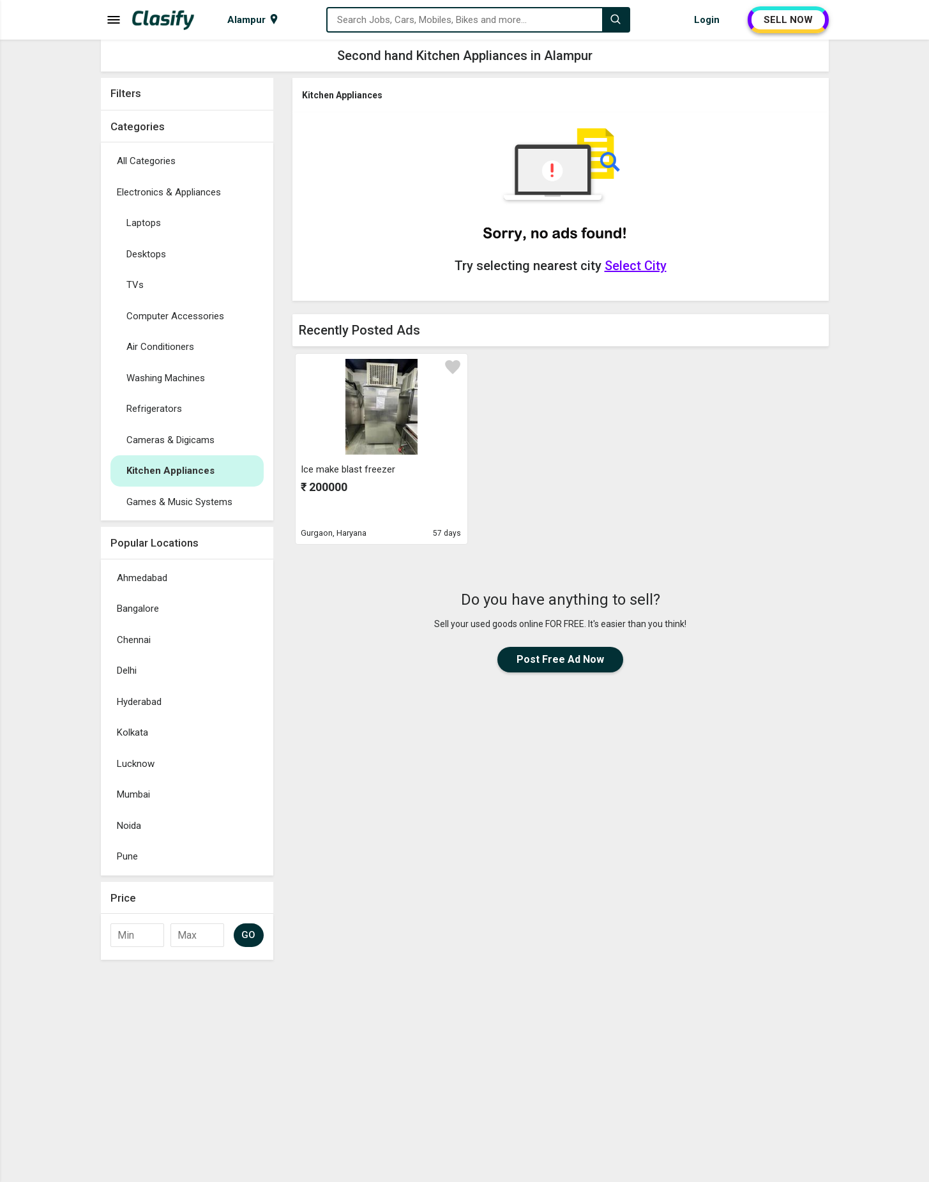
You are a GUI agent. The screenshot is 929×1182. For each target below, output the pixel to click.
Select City (636, 265)
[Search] (615, 19)
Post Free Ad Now (560, 659)
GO (248, 935)
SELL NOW (788, 20)
